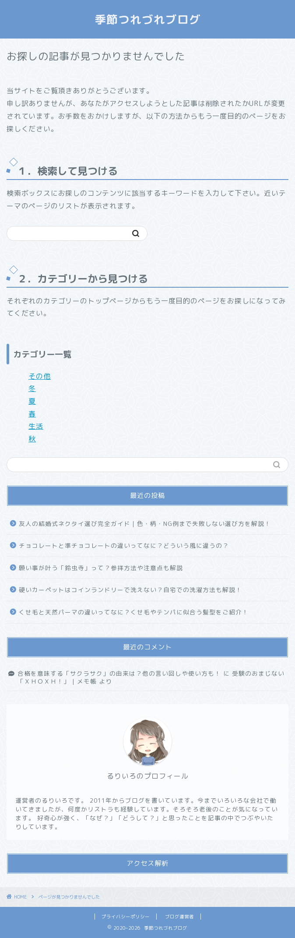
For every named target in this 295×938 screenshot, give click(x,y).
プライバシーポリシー (126, 916)
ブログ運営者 (179, 916)
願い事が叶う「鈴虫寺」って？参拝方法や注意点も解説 (101, 568)
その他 (39, 376)
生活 (35, 426)
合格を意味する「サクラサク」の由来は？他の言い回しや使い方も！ (119, 673)
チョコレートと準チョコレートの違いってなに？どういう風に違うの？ (124, 545)
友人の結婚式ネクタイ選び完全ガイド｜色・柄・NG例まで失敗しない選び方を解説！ (145, 523)
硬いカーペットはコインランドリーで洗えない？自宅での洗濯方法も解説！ (130, 589)
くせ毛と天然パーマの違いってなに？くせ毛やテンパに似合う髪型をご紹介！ (134, 612)
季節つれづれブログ (148, 19)
